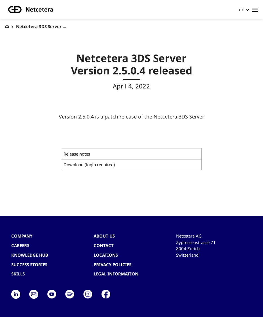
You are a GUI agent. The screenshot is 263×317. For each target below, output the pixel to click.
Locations (106, 255)
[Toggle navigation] (255, 9)
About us (104, 236)
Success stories (29, 264)
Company (21, 236)
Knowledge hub (29, 255)
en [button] (241, 9)
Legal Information (116, 274)
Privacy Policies (112, 264)
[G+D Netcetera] (7, 26)
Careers (20, 245)
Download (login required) (89, 164)
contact (104, 245)
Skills (18, 274)
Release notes (77, 154)
